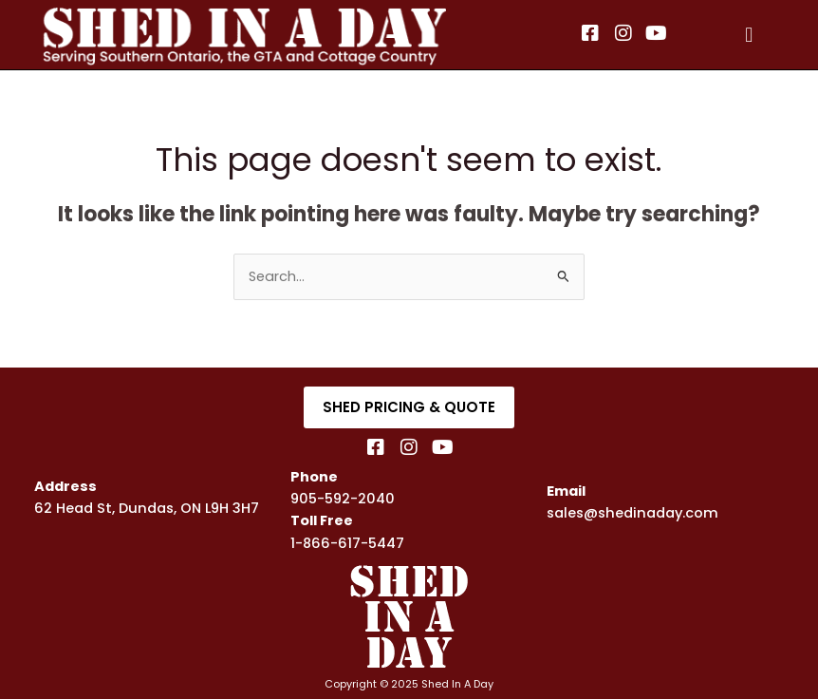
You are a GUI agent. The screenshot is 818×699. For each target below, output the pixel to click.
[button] (749, 34)
